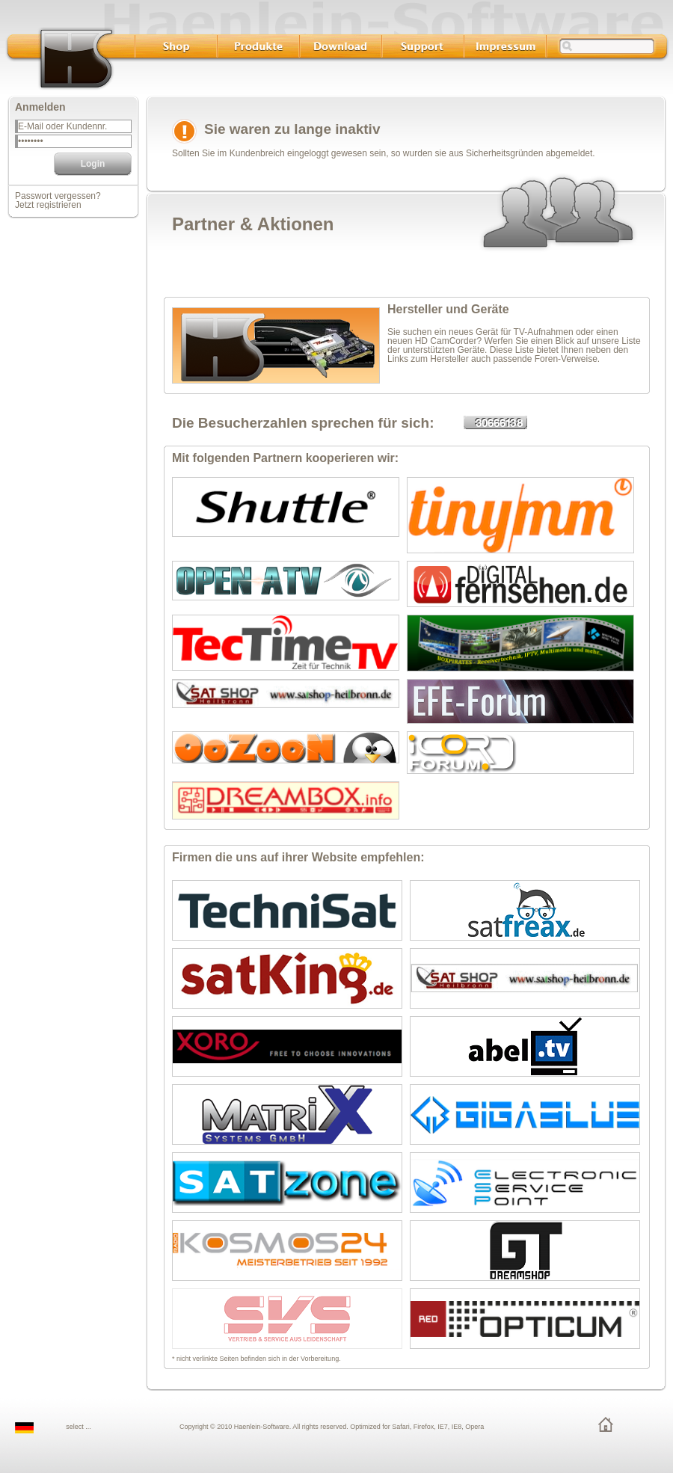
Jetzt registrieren (48, 205)
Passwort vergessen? (58, 196)
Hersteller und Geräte (448, 309)
